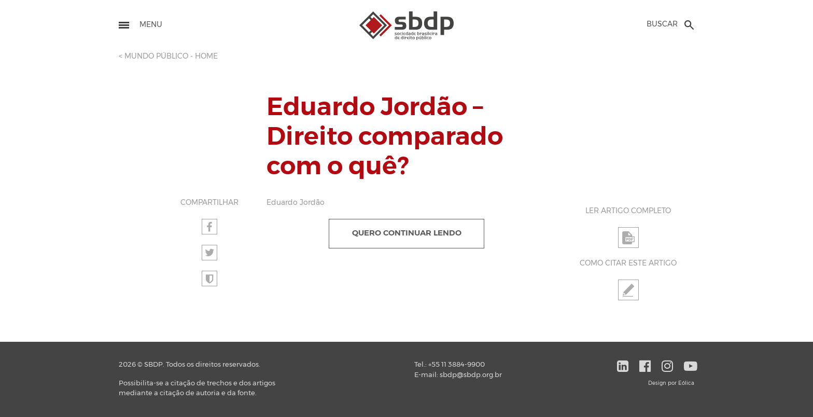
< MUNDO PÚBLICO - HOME (168, 56)
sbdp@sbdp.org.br (471, 375)
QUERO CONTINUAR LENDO (406, 233)
